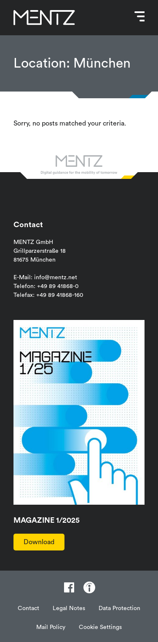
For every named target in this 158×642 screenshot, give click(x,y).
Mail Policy (50, 627)
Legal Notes (69, 608)
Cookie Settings (100, 627)
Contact (28, 608)
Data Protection (119, 608)
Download (39, 542)
